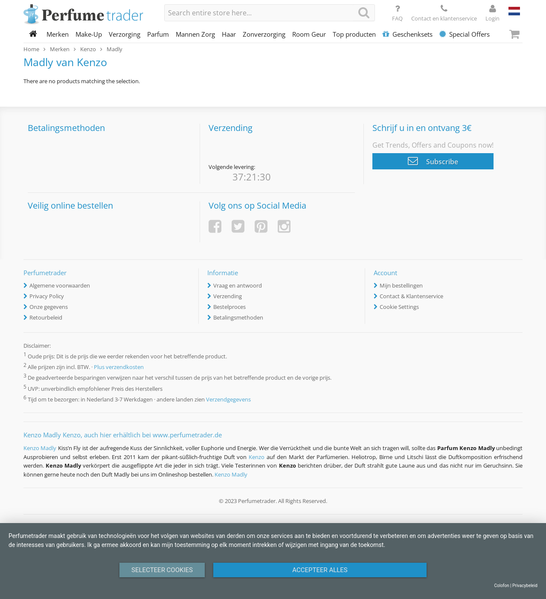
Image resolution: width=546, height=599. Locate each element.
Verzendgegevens (228, 399)
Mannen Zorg (195, 34)
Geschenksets (408, 34)
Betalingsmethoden (238, 317)
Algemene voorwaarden (59, 285)
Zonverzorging (264, 34)
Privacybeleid (524, 585)
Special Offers (464, 34)
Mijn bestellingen (401, 285)
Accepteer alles (320, 570)
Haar (229, 34)
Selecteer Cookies (162, 570)
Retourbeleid (45, 317)
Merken (57, 34)
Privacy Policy (46, 296)
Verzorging (124, 34)
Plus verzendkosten (119, 367)
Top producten (354, 34)
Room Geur (309, 34)
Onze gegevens (48, 307)
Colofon (501, 585)
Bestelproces (229, 307)
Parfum (158, 34)
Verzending (227, 296)
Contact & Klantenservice (411, 296)
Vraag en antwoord (237, 285)
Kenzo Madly (39, 448)
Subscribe (433, 160)
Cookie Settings (399, 307)
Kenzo (256, 457)
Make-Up (89, 34)
